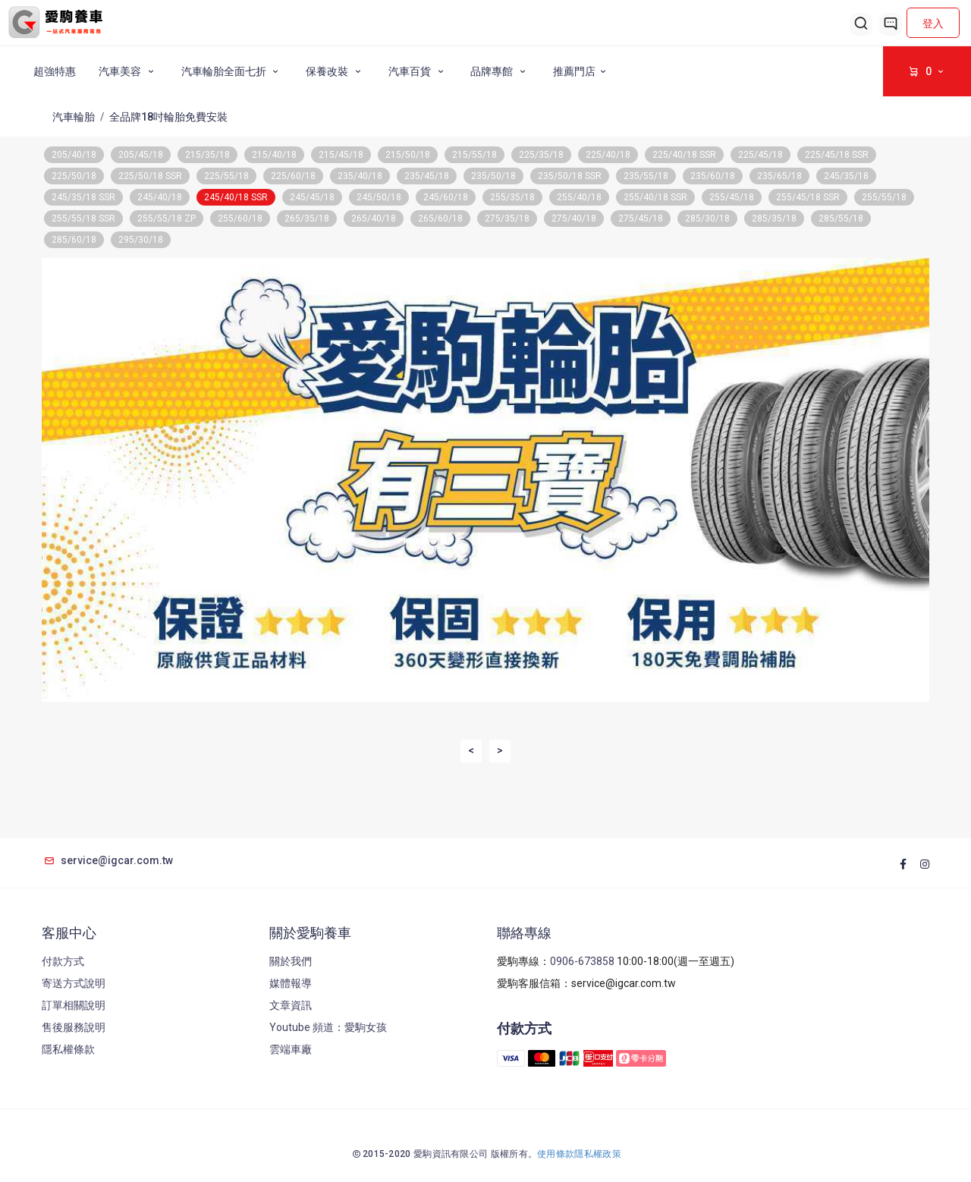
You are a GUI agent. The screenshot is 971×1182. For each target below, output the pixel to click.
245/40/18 (159, 197)
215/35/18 (207, 154)
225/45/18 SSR (837, 154)
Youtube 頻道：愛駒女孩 (328, 1027)
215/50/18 (407, 154)
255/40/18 (579, 197)
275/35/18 (507, 218)
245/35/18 (846, 176)
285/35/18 (774, 218)
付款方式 (63, 961)
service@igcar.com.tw (107, 860)
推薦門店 (582, 71)
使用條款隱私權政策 (579, 1154)
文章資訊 (290, 1005)
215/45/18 (341, 154)
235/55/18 (646, 176)
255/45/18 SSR (808, 197)
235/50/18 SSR (570, 176)
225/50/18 (74, 176)
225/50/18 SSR (150, 176)
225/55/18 (226, 176)
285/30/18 (707, 218)
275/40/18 (573, 218)
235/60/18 (712, 176)
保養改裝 (336, 71)
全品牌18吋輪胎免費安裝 (168, 117)
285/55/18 (841, 218)
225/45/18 (760, 154)
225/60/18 (293, 176)
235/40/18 (360, 176)
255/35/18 (512, 197)
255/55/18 (884, 197)
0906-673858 (582, 961)
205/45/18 (140, 154)
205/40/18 (74, 154)
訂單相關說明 (73, 1005)
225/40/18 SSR (684, 154)
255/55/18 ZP (166, 218)
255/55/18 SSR (83, 218)
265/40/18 (373, 218)
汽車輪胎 (73, 117)
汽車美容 (129, 71)
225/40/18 (608, 154)
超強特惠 (54, 71)
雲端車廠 (290, 1049)
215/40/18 (274, 154)
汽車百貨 (418, 71)
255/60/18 (240, 218)
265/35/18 (306, 218)
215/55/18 (474, 154)
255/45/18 (731, 197)
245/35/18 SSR (83, 197)
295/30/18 (140, 239)
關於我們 (290, 961)
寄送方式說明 (73, 983)
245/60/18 (445, 197)
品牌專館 (500, 71)
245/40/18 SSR (236, 197)
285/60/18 (74, 239)
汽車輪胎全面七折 (232, 71)
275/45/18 (640, 218)
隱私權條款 (68, 1049)
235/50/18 (493, 176)
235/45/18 (426, 176)
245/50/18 (379, 197)
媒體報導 (290, 983)
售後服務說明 (73, 1027)
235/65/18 (779, 176)
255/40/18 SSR (655, 197)
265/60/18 (440, 218)
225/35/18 (541, 154)
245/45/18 (312, 197)
